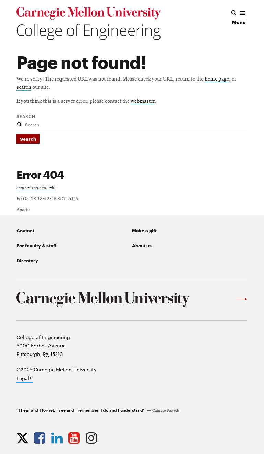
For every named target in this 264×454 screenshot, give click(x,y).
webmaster (143, 101)
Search (25, 116)
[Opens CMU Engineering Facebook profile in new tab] (41, 438)
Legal (24, 378)
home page (217, 79)
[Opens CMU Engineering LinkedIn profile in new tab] (58, 438)
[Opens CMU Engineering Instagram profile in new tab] (93, 438)
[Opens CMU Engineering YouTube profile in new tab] (76, 438)
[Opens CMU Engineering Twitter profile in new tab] (24, 438)
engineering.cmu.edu (35, 188)
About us (142, 245)
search (23, 87)
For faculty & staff (36, 245)
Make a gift (144, 230)
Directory (27, 260)
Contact (25, 230)
